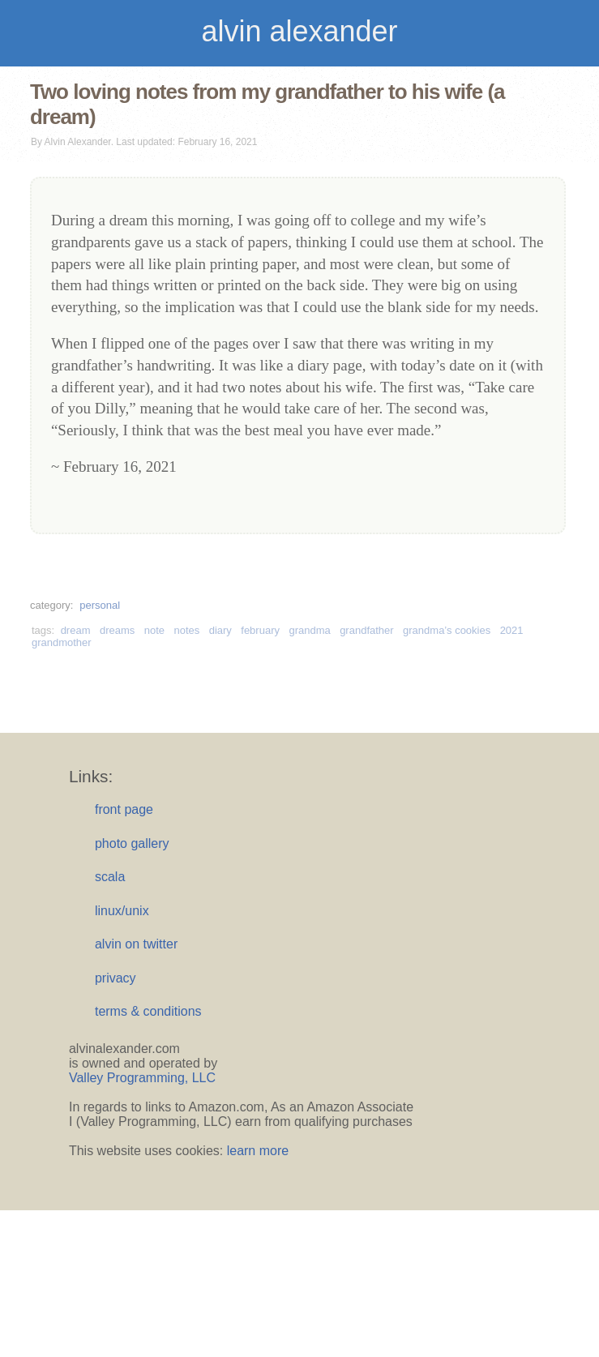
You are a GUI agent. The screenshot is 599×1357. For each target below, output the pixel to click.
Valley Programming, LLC (142, 1078)
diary (220, 630)
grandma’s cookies (446, 630)
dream (76, 630)
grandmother (62, 642)
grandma (309, 630)
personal (99, 605)
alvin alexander (299, 31)
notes (186, 630)
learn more (258, 1151)
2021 (512, 630)
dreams (117, 630)
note (154, 630)
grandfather (367, 630)
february (260, 630)
